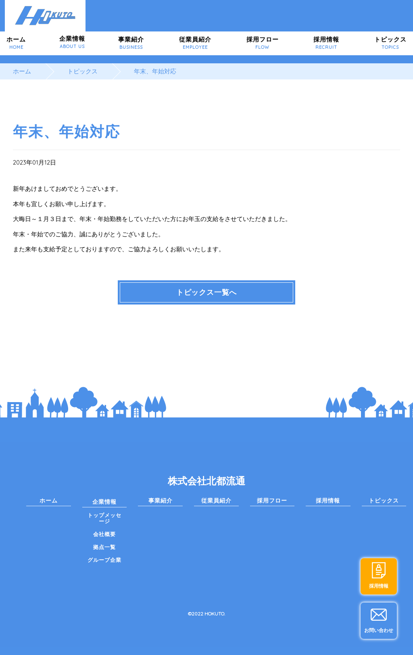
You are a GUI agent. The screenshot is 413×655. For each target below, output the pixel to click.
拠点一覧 (104, 547)
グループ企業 (104, 560)
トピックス (390, 42)
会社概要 (104, 534)
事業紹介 (131, 42)
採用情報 (326, 42)
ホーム (16, 42)
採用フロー (262, 42)
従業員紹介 (195, 42)
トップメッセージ (104, 518)
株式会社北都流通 (206, 481)
